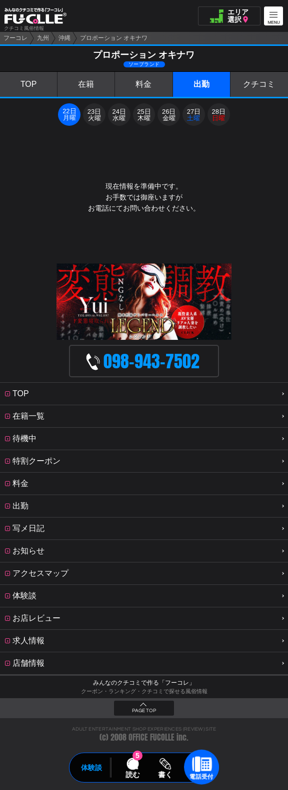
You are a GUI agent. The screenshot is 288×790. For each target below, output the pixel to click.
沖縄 (64, 37)
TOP (28, 84)
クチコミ (259, 84)
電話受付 (202, 776)
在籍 (86, 84)
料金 (144, 84)
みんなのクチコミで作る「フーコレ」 (144, 682)
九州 (43, 37)
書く (165, 775)
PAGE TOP (144, 710)
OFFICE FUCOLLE (151, 737)
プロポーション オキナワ (114, 37)
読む (133, 775)
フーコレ (16, 37)
